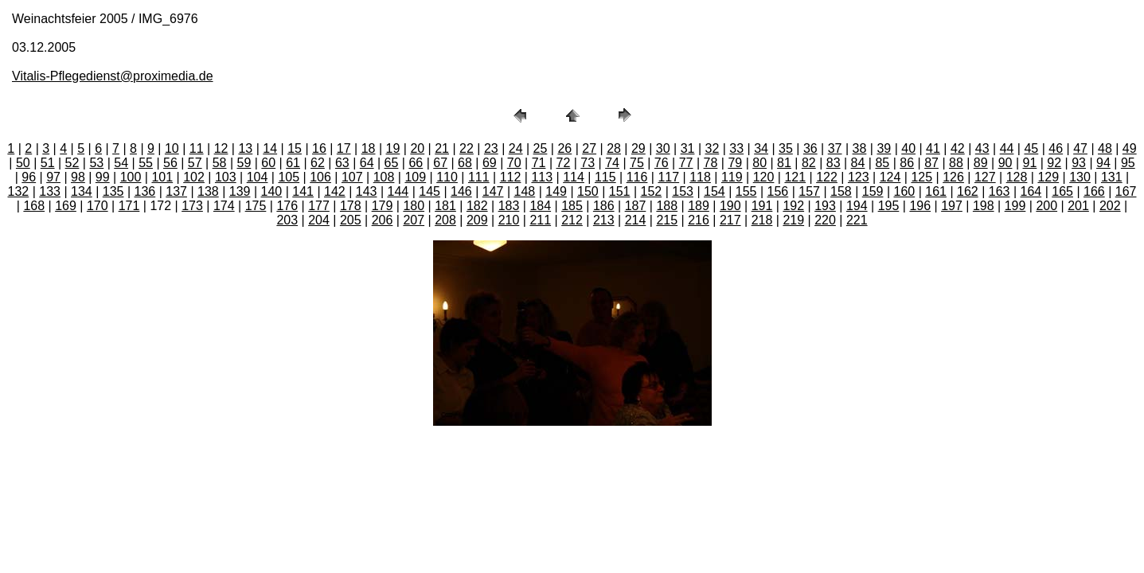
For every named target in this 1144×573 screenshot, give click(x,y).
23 (491, 148)
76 (661, 163)
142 (335, 191)
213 (604, 220)
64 (367, 163)
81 (784, 163)
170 (97, 205)
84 (858, 163)
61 (293, 163)
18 (368, 148)
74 (612, 163)
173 (192, 205)
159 (873, 191)
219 (793, 220)
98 (78, 177)
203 (287, 220)
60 (268, 163)
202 (1110, 205)
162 (967, 191)
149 (556, 191)
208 (445, 220)
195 (889, 205)
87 (931, 163)
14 (270, 148)
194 (857, 205)
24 (516, 148)
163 (999, 191)
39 (884, 148)
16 (319, 148)
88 (956, 163)
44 (1007, 148)
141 (303, 191)
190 (730, 205)
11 (196, 148)
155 (746, 191)
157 (809, 191)
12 (221, 148)
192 (793, 205)
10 (172, 148)
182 (477, 205)
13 (245, 148)
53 (96, 163)
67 (440, 163)
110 (447, 177)
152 (651, 191)
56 (170, 163)
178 (350, 205)
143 (366, 191)
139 (240, 191)
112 (510, 177)
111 (479, 177)
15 (294, 148)
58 (220, 163)
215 (666, 220)
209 (477, 220)
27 (589, 148)
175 (256, 205)
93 (1079, 163)
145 (429, 191)
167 (1126, 191)
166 (1094, 191)
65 (392, 163)
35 (786, 148)
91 (1030, 163)
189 (698, 205)
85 (882, 163)
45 (1031, 148)
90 (1005, 163)
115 (605, 177)
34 (761, 148)
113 (541, 177)
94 (1103, 163)
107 (352, 177)
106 (320, 177)
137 (176, 191)
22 (466, 148)
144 (398, 191)
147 (493, 191)
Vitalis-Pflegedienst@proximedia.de (112, 76)
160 (905, 191)
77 (686, 163)
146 (461, 191)
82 (809, 163)
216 (698, 220)
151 (620, 191)
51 (48, 163)
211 (540, 220)
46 (1055, 148)
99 (103, 177)
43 (982, 148)
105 (288, 177)
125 (921, 177)
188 (666, 205)
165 (1062, 191)
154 (714, 191)
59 (244, 163)
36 (810, 148)
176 (287, 205)
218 (762, 220)
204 (319, 220)
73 (587, 163)
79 (735, 163)
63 (342, 163)
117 (668, 177)
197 (951, 205)
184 (540, 205)
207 (413, 220)
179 (382, 205)
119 (732, 177)
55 (146, 163)
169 (65, 205)
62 (317, 163)
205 (350, 220)
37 (835, 148)
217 (730, 220)
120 (764, 177)
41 (933, 148)
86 (907, 163)
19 (393, 148)
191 (762, 205)
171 (129, 205)
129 (1048, 177)
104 (257, 177)
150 (588, 191)
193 (825, 205)
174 (224, 205)
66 (415, 163)
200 (1046, 205)
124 (890, 177)
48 (1105, 148)
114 (573, 177)
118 (700, 177)
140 (272, 191)
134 (81, 191)
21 (442, 148)
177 (319, 205)
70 (514, 163)
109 (415, 177)
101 (162, 177)
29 (638, 148)
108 (384, 177)
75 (637, 163)
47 (1080, 148)
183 (509, 205)
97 (53, 177)
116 (637, 177)
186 (604, 205)
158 (841, 191)
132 (18, 191)
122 (827, 177)
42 (958, 148)
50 (23, 163)
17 (344, 148)
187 (635, 205)
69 (489, 163)
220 (825, 220)
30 (663, 148)
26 (564, 148)
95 (1128, 163)
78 (711, 163)
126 (953, 177)
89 (981, 163)
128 (1017, 177)
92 (1054, 163)
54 (121, 163)
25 (540, 148)
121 (795, 177)
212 (572, 220)
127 (985, 177)
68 (465, 163)
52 (72, 163)
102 (194, 177)
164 (1031, 191)
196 (920, 205)
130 (1080, 177)
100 (131, 177)
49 (1130, 148)
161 (936, 191)
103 (225, 177)
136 (145, 191)
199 (1015, 205)
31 (688, 148)
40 (908, 148)
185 (572, 205)
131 (1112, 177)
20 (417, 148)
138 (208, 191)
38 (860, 148)
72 (563, 163)
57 (195, 163)
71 (539, 163)
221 (857, 220)
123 (858, 177)
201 (1078, 205)
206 (382, 220)
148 (525, 191)
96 (28, 177)
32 (712, 148)
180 (413, 205)
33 (736, 148)
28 (614, 148)
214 (635, 220)
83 (833, 163)
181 (445, 205)
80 (759, 163)
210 (509, 220)
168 (34, 205)
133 (50, 191)
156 (778, 191)
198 (983, 205)
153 (682, 191)
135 (113, 191)
